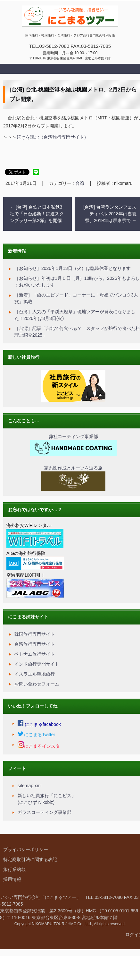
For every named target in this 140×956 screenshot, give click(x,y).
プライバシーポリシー (25, 849)
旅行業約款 (14, 869)
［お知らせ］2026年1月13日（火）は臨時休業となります (72, 268)
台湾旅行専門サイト (34, 644)
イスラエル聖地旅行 (34, 673)
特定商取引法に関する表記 (30, 859)
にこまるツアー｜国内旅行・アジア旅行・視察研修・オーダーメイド (69, 33)
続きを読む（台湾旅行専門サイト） (52, 137)
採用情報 (12, 879)
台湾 (79, 183)
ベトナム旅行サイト (34, 654)
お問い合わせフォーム (36, 683)
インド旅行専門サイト (36, 664)
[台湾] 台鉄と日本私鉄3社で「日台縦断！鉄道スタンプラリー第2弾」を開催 (37, 213)
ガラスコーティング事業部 (44, 812)
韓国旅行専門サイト (34, 634)
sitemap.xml (30, 785)
